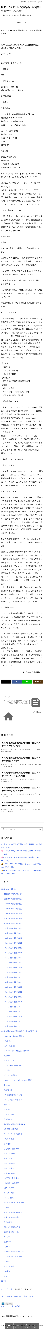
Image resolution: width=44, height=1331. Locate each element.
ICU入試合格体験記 (18, 30)
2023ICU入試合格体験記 (13, 909)
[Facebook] (17, 682)
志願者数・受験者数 (11, 1149)
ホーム (5, 30)
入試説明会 (8, 1119)
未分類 (3, 1281)
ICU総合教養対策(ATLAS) (13, 1065)
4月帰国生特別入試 (11, 1129)
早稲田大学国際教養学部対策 (14, 1124)
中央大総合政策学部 (11, 1217)
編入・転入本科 (9, 1188)
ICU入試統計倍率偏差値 (13, 1100)
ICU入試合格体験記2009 (13, 977)
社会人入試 (8, 1158)
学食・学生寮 (9, 1168)
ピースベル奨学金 (10, 1075)
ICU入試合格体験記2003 (13, 1007)
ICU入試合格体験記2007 (13, 987)
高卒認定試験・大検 (11, 1232)
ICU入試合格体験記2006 (13, 992)
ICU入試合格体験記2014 (13, 953)
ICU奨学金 (8, 1041)
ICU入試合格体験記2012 (13, 963)
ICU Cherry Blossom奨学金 (14, 1036)
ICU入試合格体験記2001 (13, 1016)
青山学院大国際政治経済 (13, 1212)
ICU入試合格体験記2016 (13, 943)
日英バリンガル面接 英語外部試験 (16, 1051)
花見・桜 (7, 1105)
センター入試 (9, 1193)
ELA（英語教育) (10, 1163)
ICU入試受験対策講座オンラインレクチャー (18, 1316)
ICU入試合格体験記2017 (13, 938)
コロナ (6, 1276)
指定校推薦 (8, 1090)
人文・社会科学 (9, 1046)
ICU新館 (7, 1271)
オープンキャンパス (11, 1114)
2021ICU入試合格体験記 (13, 918)
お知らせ (7, 1085)
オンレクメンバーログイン (11, 1306)
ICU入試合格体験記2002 (13, 1012)
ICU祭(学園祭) (9, 1139)
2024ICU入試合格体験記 (13, 904)
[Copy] (38, 682)
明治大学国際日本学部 (12, 1227)
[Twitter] (6, 682)
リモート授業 (9, 1266)
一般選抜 (7, 1070)
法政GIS (7, 1247)
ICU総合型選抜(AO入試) (13, 1095)
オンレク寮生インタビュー (14, 1203)
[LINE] (27, 682)
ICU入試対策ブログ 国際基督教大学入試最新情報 (19, 1031)
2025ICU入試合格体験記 (13, 899)
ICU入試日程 (8, 1198)
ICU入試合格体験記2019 (13, 928)
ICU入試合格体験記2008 (13, 982)
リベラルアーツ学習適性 (13, 1134)
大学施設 (7, 1261)
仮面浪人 (7, 1109)
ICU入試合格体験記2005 (13, 997)
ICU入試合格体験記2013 (13, 958)
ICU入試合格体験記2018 (32, 672)
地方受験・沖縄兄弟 (11, 1178)
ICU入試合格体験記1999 (13, 1026)
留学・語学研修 (9, 1154)
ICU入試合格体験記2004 (13, 1002)
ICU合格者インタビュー (13, 1256)
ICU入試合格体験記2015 (13, 948)
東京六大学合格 (9, 1173)
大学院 (6, 1207)
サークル (7, 1237)
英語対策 (7, 1056)
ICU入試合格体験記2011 (13, 967)
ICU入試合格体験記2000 (13, 1021)
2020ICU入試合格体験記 (13, 923)
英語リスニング (9, 1060)
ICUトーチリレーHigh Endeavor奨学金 (18, 1080)
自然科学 (7, 1144)
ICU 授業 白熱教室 (11, 1183)
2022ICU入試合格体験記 (13, 914)
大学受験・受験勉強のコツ (14, 1252)
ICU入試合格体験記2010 (13, 972)
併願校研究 (8, 1222)
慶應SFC (7, 1242)
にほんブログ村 (7, 1289)
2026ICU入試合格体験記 (13, 894)
